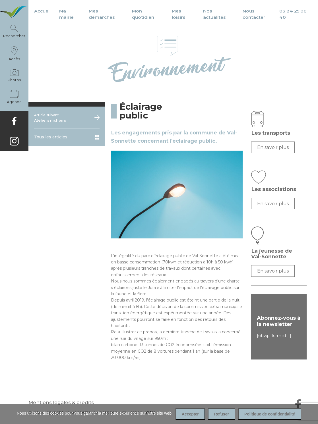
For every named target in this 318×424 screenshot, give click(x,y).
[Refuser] (311, 414)
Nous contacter (254, 14)
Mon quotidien (143, 14)
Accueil (42, 11)
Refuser (221, 414)
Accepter (190, 414)
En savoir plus (273, 147)
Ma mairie (66, 14)
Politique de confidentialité (269, 414)
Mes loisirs (178, 14)
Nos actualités (214, 14)
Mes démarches (102, 14)
